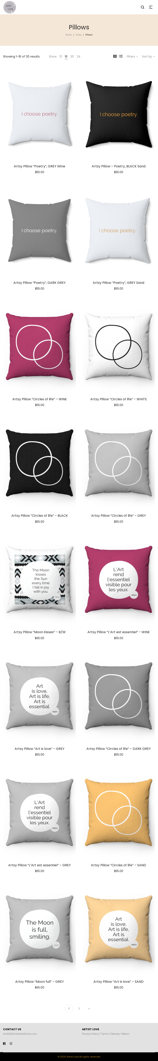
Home (68, 34)
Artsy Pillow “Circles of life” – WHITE (118, 399)
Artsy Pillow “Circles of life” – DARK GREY (118, 748)
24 (78, 56)
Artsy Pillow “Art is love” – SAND (118, 981)
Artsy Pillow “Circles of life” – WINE (39, 399)
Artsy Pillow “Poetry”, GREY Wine (39, 166)
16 (66, 56)
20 (72, 56)
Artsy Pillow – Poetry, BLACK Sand (118, 166)
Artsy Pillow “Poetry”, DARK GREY (39, 282)
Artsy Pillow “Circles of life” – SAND (118, 865)
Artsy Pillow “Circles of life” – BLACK (39, 515)
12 (60, 56)
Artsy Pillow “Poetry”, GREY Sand (118, 282)
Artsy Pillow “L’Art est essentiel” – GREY (39, 865)
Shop (78, 34)
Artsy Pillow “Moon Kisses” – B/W (40, 632)
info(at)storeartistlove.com (20, 1034)
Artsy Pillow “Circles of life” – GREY (118, 515)
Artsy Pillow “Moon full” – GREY (39, 981)
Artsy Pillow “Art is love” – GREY (39, 748)
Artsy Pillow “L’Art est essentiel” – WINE (118, 632)
